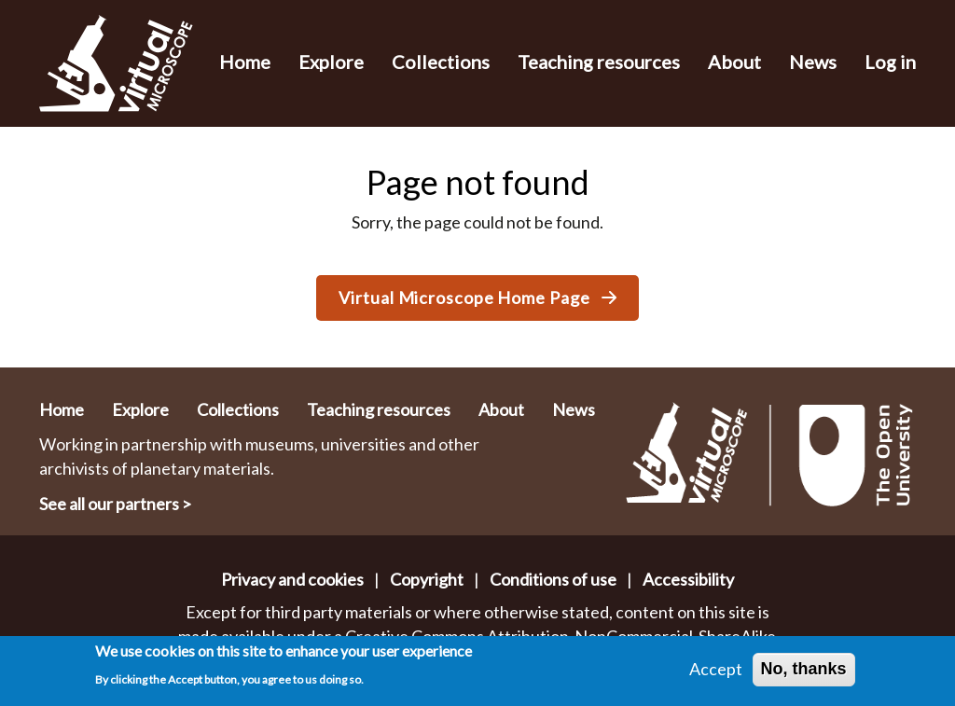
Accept (715, 673)
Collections (441, 61)
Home (244, 61)
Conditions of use (553, 579)
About (734, 61)
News (813, 61)
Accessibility (688, 579)
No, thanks (804, 673)
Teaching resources (599, 61)
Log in (890, 61)
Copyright (427, 579)
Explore (331, 61)
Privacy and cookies (292, 579)
